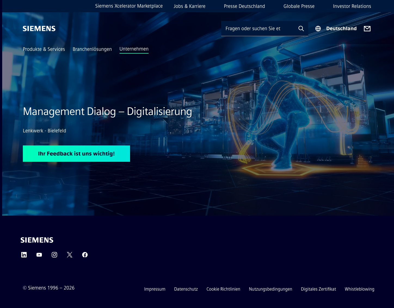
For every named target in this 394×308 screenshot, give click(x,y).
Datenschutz (186, 289)
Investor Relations (352, 6)
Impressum (154, 289)
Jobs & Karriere (189, 6)
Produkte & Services (44, 49)
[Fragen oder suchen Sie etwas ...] (257, 28)
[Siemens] (39, 28)
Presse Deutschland (244, 6)
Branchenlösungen (92, 49)
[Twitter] (69, 256)
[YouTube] (39, 256)
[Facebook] (85, 256)
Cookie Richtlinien (223, 289)
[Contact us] (367, 29)
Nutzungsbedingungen (270, 289)
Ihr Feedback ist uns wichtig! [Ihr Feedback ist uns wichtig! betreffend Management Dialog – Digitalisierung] (76, 153)
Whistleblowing (359, 289)
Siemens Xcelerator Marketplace (129, 6)
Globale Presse (299, 6)
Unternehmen (134, 49)
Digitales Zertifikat (318, 289)
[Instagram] (54, 256)
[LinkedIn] (24, 256)
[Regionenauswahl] (336, 28)
